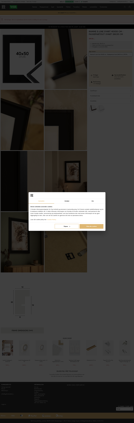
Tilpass (67, 226)
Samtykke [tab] (41, 201)
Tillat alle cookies (91, 226)
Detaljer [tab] (67, 201)
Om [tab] (93, 201)
